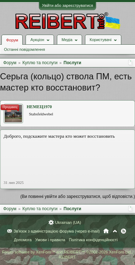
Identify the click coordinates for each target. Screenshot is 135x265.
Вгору (114, 231)
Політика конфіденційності (93, 240)
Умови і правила (50, 240)
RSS (123, 231)
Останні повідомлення (24, 49)
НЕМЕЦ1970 (39, 106)
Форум (12, 40)
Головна (106, 231)
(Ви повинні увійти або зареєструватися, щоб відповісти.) (78, 196)
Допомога (22, 240)
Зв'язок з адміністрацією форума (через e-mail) (57, 231)
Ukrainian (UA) (68, 222)
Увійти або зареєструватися (67, 5)
